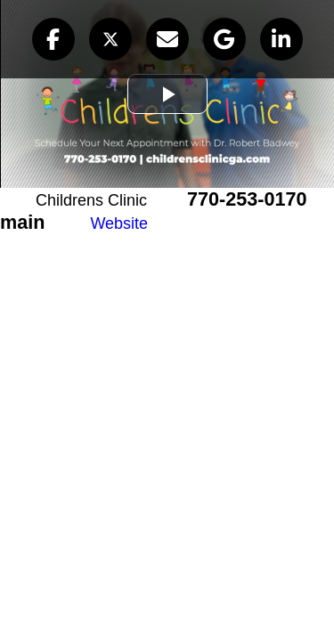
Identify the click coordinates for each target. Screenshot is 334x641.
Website (119, 223)
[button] (53, 39)
